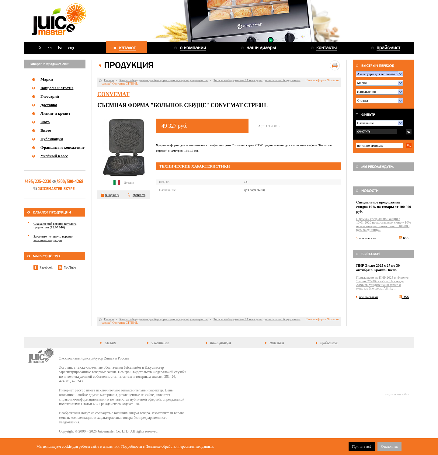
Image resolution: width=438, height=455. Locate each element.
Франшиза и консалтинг (62, 147)
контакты (276, 342)
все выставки (368, 297)
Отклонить (389, 446)
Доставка (48, 104)
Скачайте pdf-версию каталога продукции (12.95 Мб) (54, 225)
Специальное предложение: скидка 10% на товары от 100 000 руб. (383, 207)
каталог (110, 342)
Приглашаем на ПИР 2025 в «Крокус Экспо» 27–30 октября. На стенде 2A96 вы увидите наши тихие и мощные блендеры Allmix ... (382, 283)
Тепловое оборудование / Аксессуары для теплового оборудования (257, 80)
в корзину (112, 194)
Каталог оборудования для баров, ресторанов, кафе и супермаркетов (164, 80)
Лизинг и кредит (55, 113)
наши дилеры (220, 342)
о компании (160, 342)
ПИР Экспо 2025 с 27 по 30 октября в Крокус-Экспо (378, 267)
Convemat (113, 94)
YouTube (70, 267)
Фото (45, 122)
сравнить (139, 194)
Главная (109, 80)
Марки (46, 79)
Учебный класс (54, 156)
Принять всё (361, 446)
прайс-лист (328, 342)
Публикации (51, 139)
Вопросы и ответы (56, 87)
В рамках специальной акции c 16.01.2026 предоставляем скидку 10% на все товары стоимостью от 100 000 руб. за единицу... (383, 224)
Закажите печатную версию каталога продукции (53, 238)
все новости (367, 238)
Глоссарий (49, 96)
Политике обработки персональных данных (179, 446)
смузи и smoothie (397, 394)
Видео (45, 130)
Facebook (46, 267)
